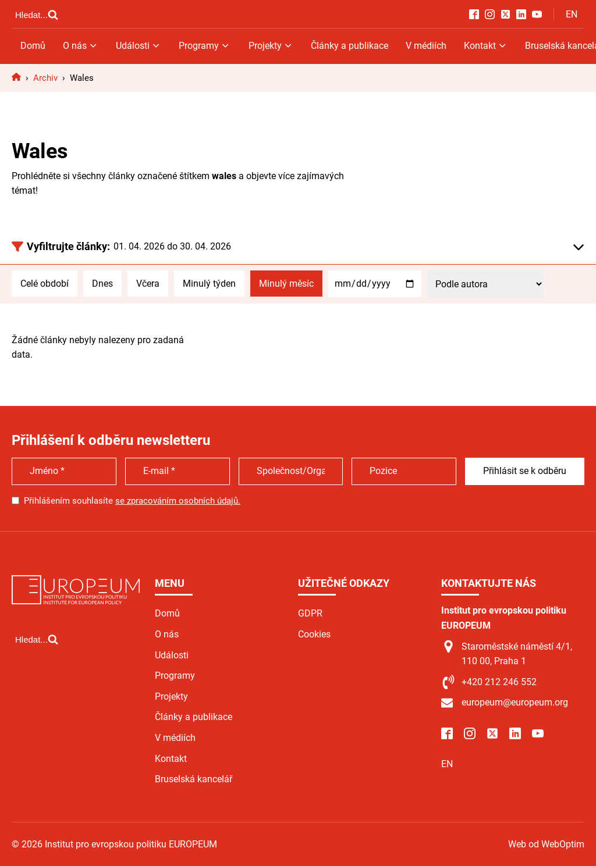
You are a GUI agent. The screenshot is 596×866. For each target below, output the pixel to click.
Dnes (102, 283)
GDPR (310, 613)
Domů (32, 45)
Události (138, 45)
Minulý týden (209, 283)
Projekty (271, 45)
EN (571, 14)
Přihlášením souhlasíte (132, 501)
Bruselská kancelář (193, 779)
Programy (204, 45)
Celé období (44, 283)
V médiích (426, 45)
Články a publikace (349, 45)
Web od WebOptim (546, 844)
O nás (80, 45)
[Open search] (37, 14)
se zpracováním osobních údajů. (177, 501)
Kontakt (486, 45)
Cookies (314, 634)
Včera (147, 283)
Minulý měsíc (286, 283)
